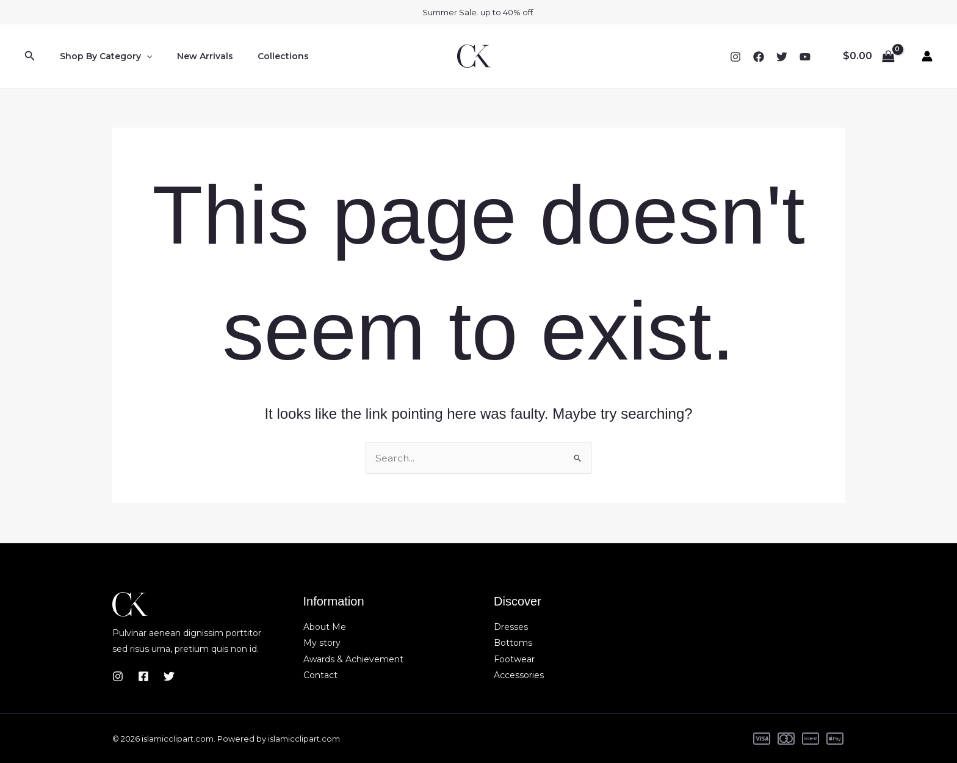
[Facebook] (758, 56)
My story (322, 642)
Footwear (514, 659)
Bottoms (513, 642)
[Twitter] (781, 56)
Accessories (519, 675)
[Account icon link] (927, 56)
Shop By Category (102, 56)
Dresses (511, 626)
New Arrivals (194, 56)
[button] (29, 56)
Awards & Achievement (353, 659)
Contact (320, 675)
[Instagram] (735, 56)
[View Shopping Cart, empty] (868, 56)
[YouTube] (805, 56)
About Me (324, 626)
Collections (265, 56)
